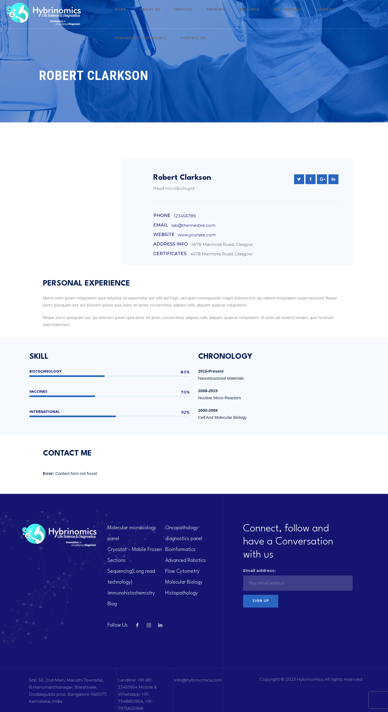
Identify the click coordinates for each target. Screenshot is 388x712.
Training (221, 14)
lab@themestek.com (193, 225)
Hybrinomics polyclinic (346, 14)
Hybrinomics (310, 679)
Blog (112, 604)
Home (150, 14)
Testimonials (277, 14)
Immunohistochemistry (131, 593)
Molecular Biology (184, 582)
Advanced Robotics (185, 560)
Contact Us (157, 43)
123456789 (185, 215)
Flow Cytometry (182, 571)
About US (172, 14)
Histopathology (181, 593)
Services (196, 14)
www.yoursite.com (197, 234)
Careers (306, 14)
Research (247, 14)
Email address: (259, 570)
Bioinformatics (180, 549)
